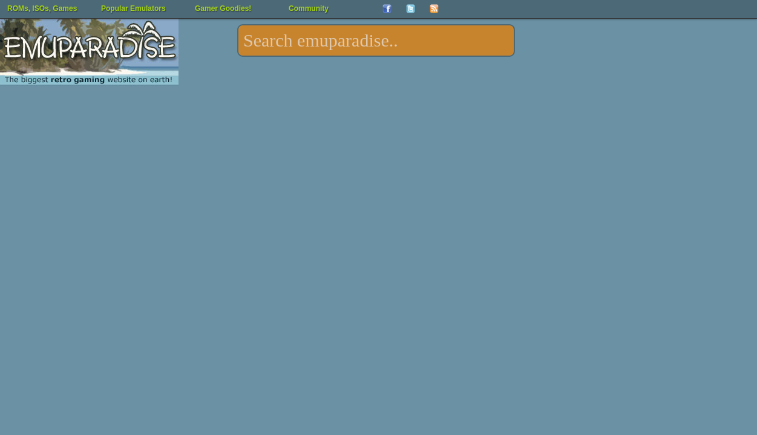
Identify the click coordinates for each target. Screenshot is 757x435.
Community (309, 8)
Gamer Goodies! (223, 8)
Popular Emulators (133, 8)
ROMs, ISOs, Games (42, 8)
